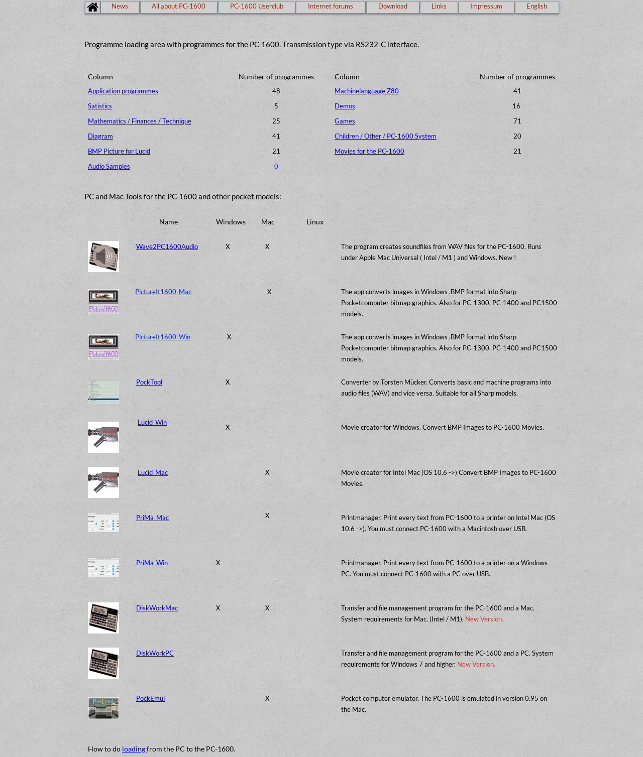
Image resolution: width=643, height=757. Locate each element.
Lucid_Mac (153, 472)
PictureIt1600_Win (162, 337)
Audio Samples (109, 166)
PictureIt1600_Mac (163, 292)
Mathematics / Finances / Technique (139, 121)
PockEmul (150, 698)
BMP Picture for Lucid (119, 151)
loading (134, 748)
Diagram (100, 136)
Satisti (97, 106)
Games (345, 121)
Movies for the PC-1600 (369, 151)
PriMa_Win (152, 563)
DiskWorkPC (155, 653)
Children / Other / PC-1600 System (386, 136)
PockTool (149, 382)
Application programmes (123, 91)
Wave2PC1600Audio (167, 246)
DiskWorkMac (157, 608)
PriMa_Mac (152, 518)
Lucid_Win (152, 422)
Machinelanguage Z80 (367, 91)
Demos (345, 106)
